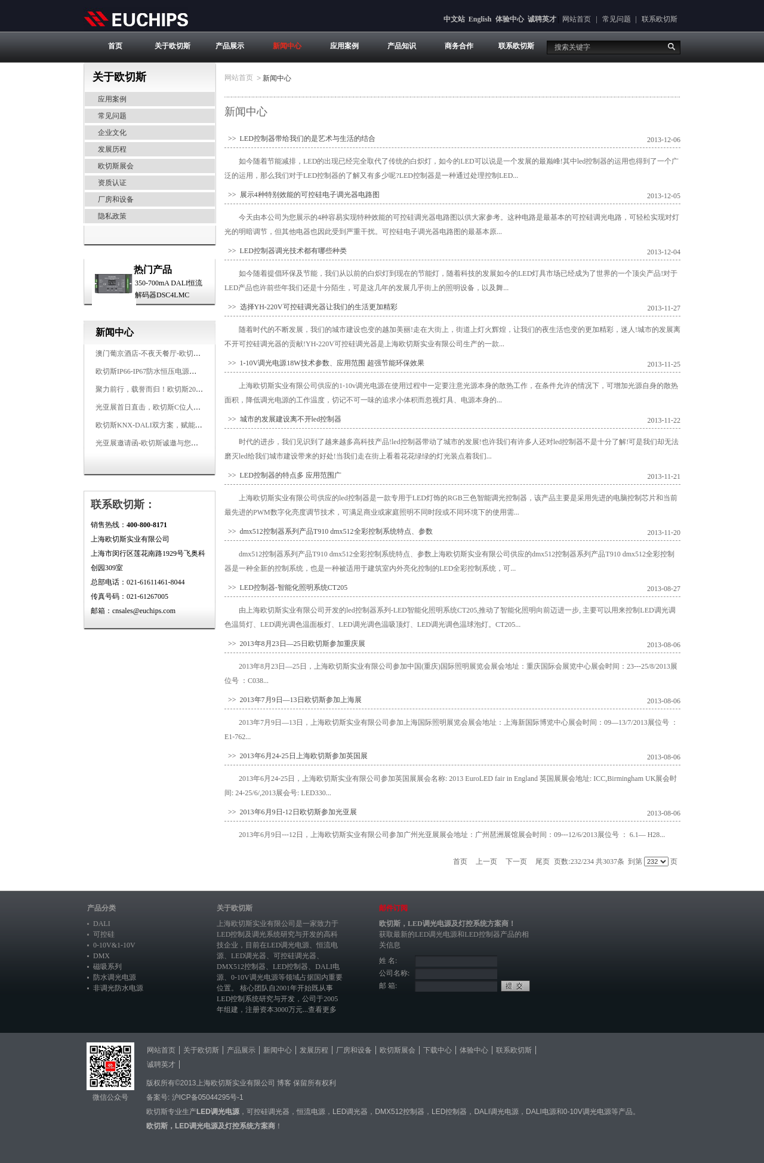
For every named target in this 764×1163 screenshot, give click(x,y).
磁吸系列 (107, 966)
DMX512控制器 (241, 966)
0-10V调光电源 (254, 977)
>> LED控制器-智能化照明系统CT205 (285, 587)
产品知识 (401, 46)
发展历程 (112, 149)
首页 (115, 46)
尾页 (542, 861)
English (480, 19)
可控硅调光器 (294, 956)
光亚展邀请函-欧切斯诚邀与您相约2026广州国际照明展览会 (190, 443)
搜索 (671, 46)
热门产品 (153, 269)
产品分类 (101, 908)
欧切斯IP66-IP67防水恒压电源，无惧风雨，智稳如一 (178, 371)
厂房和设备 (116, 199)
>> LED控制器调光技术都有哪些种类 (285, 251)
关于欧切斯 (172, 46)
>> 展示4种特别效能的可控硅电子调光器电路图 (302, 194)
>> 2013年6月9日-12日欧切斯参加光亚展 (290, 812)
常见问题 (616, 19)
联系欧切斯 (659, 19)
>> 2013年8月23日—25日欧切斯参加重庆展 (294, 643)
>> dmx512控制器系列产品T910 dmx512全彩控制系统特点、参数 (328, 531)
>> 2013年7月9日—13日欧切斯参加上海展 (293, 700)
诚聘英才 (542, 19)
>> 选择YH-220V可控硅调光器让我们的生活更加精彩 (311, 307)
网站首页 (576, 19)
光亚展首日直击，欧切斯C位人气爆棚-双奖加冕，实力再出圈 (192, 407)
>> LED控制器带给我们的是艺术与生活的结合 (299, 138)
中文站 (454, 19)
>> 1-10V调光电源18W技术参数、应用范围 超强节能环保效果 (324, 363)
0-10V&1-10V (114, 945)
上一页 (486, 861)
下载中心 (437, 1050)
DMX (101, 956)
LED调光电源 (288, 945)
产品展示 (229, 46)
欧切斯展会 (116, 166)
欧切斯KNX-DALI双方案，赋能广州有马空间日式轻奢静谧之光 (195, 425)
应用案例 (344, 46)
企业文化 (112, 132)
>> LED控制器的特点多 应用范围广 (282, 475)
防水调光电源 (114, 977)
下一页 (516, 861)
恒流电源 (311, 1111)
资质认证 (112, 183)
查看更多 (322, 1009)
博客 (284, 1083)
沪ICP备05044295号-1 (208, 1097)
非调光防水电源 (118, 988)
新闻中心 (287, 46)
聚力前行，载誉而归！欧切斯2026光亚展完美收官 (174, 389)
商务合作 (459, 46)
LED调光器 (248, 956)
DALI (101, 923)
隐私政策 (112, 216)
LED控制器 (290, 966)
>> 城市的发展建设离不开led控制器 (282, 419)
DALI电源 (541, 1111)
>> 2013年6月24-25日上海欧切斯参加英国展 (296, 756)
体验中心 (509, 19)
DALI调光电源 (496, 1111)
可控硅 (104, 934)
